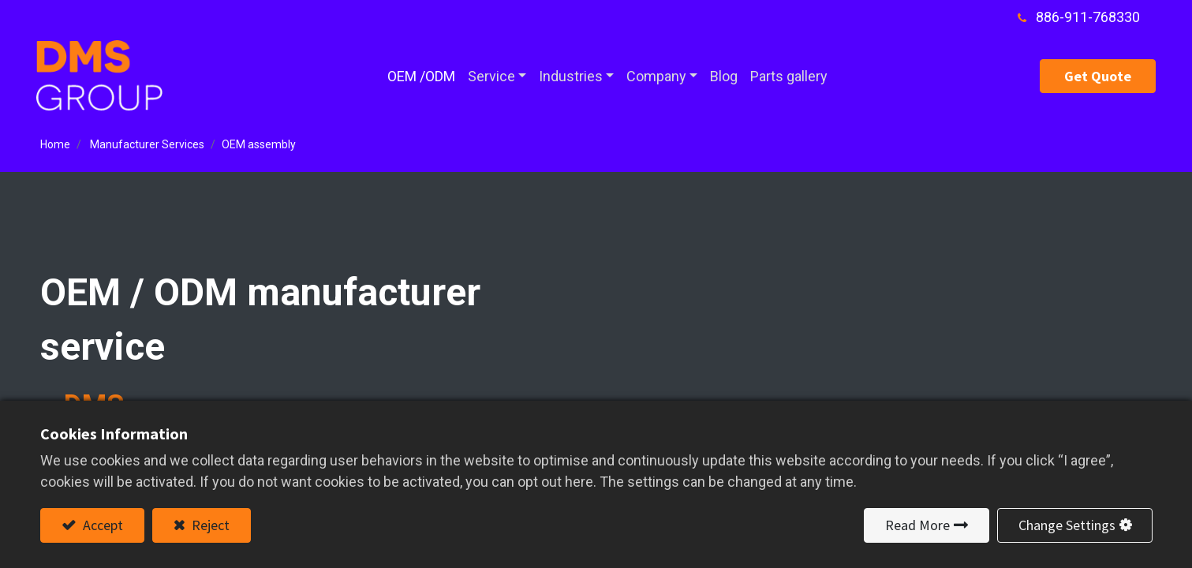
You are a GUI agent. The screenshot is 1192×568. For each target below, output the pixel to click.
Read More (917, 525)
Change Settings (1066, 525)
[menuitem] (421, 76)
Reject (209, 525)
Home (55, 144)
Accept (101, 525)
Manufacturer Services (147, 144)
